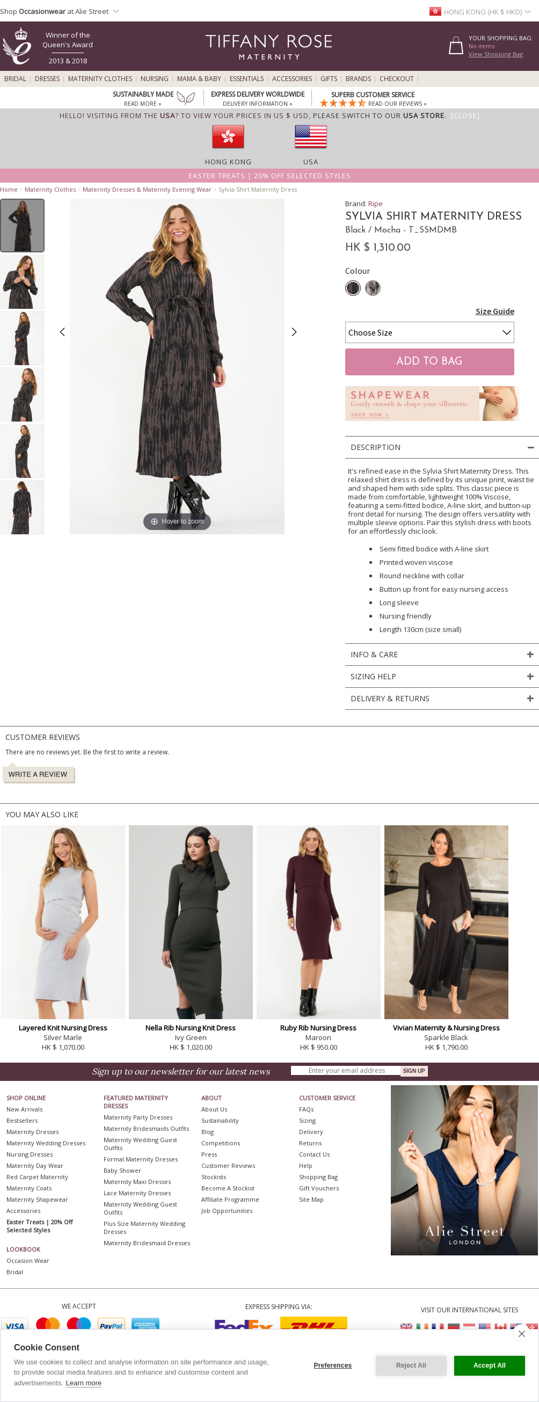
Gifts (329, 79)
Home (9, 189)
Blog (207, 1132)
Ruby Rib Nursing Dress (318, 1028)
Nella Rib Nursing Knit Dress (190, 1028)
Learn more (83, 1383)
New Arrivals (24, 1109)
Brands (358, 79)
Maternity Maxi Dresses (137, 1182)
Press (209, 1154)
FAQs (306, 1109)
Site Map (311, 1199)
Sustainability (220, 1120)
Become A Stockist (227, 1188)
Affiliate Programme (230, 1199)
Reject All (411, 1365)
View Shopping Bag (496, 54)
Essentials (247, 79)
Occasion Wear (27, 1260)
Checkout (397, 79)
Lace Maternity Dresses (137, 1193)
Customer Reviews (228, 1165)
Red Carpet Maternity (37, 1177)
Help (305, 1165)
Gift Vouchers (319, 1188)
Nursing (155, 79)
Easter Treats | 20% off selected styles (269, 175)
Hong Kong (228, 161)
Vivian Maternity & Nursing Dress (446, 1028)
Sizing (307, 1120)
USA (310, 161)
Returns (310, 1143)
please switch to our (379, 115)
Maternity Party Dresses (138, 1117)
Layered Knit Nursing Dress (63, 1028)
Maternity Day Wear (34, 1165)
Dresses (47, 79)
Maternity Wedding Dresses (45, 1143)
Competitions (220, 1143)
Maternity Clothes (100, 79)
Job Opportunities (226, 1211)
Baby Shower (122, 1170)
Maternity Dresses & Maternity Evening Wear (147, 189)
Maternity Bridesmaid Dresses (147, 1243)
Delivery (311, 1132)
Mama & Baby (199, 79)
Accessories (292, 79)
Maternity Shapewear (37, 1199)
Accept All (490, 1365)
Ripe (375, 203)
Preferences (333, 1365)
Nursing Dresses (29, 1154)
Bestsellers (22, 1120)
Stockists (213, 1177)
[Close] (465, 115)
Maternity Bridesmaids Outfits (146, 1128)
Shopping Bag (318, 1177)
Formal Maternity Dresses (141, 1159)
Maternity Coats (29, 1188)
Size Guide (495, 311)
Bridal (15, 79)
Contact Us (314, 1154)
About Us (214, 1109)
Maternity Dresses (32, 1132)
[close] (521, 1333)
